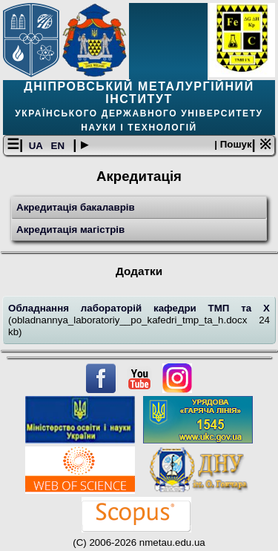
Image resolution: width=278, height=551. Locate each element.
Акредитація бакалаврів (75, 207)
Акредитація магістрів (70, 229)
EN (59, 145)
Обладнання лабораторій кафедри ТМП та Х (139, 308)
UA (37, 145)
